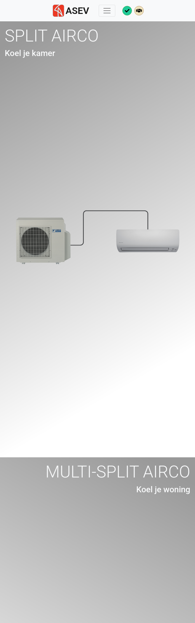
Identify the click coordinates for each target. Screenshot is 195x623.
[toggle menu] (107, 11)
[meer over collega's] (139, 10)
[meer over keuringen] (127, 10)
